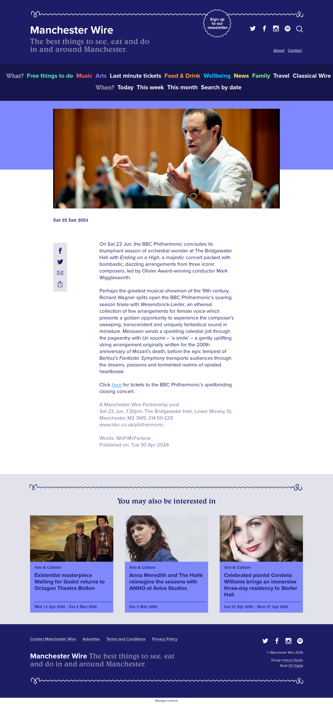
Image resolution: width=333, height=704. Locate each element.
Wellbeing (217, 76)
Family (261, 76)
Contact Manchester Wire (53, 639)
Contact (295, 50)
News (241, 76)
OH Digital (295, 666)
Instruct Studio (292, 660)
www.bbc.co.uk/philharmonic (131, 425)
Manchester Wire (71, 30)
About (278, 50)
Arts (101, 76)
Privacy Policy (164, 639)
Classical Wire (312, 76)
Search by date (221, 87)
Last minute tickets (135, 76)
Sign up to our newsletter (218, 23)
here (117, 385)
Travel (281, 76)
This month (182, 87)
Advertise (91, 639)
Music (84, 76)
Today (125, 87)
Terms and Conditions (125, 639)
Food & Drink (182, 76)
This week (150, 87)
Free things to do (50, 76)
